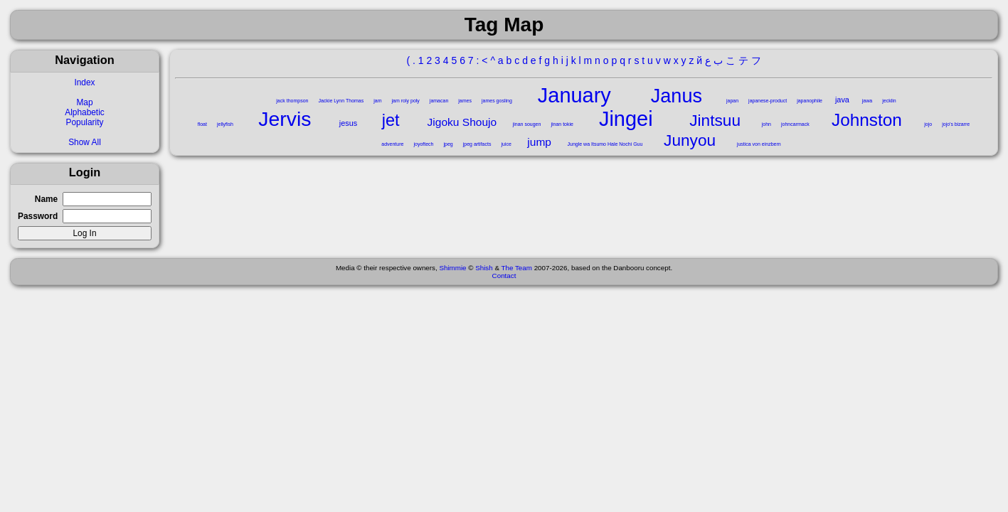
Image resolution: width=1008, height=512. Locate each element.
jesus (348, 123)
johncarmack (795, 124)
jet (391, 120)
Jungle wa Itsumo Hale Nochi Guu (605, 144)
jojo (928, 124)
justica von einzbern (759, 144)
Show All (84, 142)
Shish (484, 268)
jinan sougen (527, 124)
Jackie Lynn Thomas (341, 100)
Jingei (626, 118)
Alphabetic (85, 112)
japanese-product (767, 100)
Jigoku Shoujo (462, 122)
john (766, 124)
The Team (517, 268)
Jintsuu (715, 120)
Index (84, 82)
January (574, 95)
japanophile (809, 100)
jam (377, 100)
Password (38, 216)
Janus (676, 96)
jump (539, 142)
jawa (867, 100)
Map (84, 102)
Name (46, 199)
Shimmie (452, 268)
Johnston (867, 119)
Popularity (85, 122)
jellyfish (225, 124)
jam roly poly (406, 100)
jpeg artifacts (477, 144)
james (465, 100)
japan (732, 100)
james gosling (497, 100)
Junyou (690, 140)
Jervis (284, 118)
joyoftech (423, 144)
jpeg (447, 144)
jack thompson (292, 100)
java (842, 99)
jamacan (439, 100)
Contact (504, 275)
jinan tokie (562, 124)
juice (506, 144)
